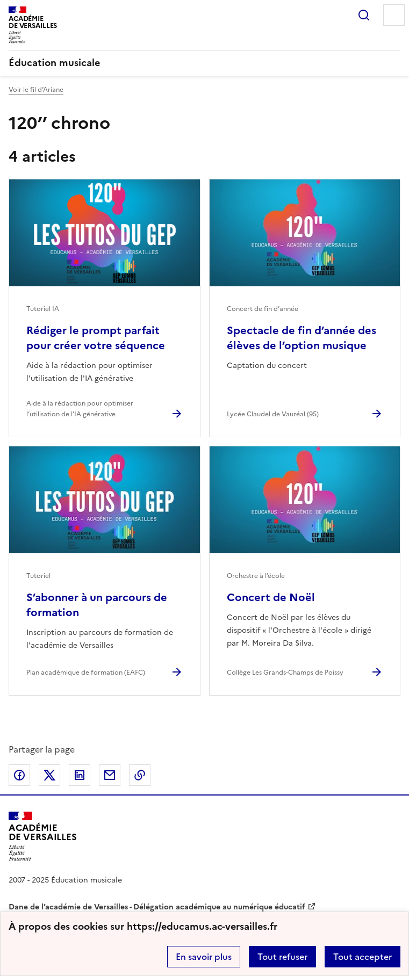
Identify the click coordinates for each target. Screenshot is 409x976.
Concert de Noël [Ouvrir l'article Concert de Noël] (271, 597)
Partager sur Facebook (19, 775)
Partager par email (109, 775)
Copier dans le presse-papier (139, 775)
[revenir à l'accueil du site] (204, 62)
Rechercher (364, 15)
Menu (394, 15)
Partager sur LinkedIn (79, 775)
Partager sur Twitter (49, 775)
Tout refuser (282, 956)
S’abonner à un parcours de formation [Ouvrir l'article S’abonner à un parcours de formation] (96, 604)
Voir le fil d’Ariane (36, 90)
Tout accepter (362, 956)
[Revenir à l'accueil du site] (43, 836)
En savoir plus (204, 956)
